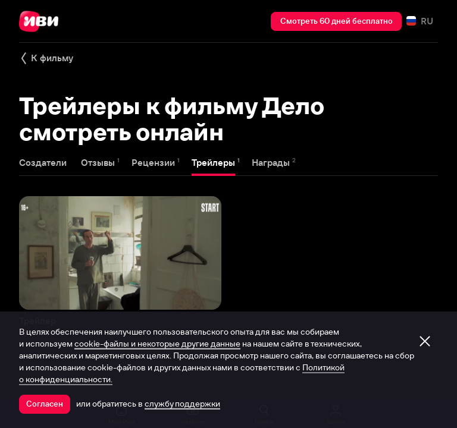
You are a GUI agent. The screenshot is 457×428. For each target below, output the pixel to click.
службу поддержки (182, 403)
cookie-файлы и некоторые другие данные (157, 343)
